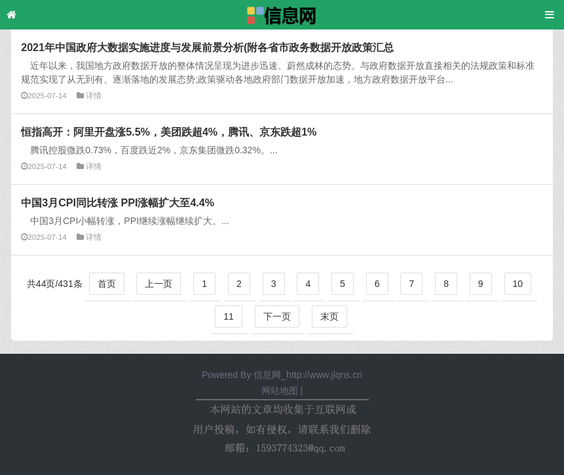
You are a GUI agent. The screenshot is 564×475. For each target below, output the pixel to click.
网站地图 (279, 390)
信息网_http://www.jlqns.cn (308, 375)
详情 (94, 95)
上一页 (158, 283)
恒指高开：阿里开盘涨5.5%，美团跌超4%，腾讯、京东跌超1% (168, 132)
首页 (107, 283)
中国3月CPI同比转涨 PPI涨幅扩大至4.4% (117, 202)
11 (228, 316)
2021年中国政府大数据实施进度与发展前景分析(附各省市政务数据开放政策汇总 (207, 47)
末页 (329, 316)
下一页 (277, 316)
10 (518, 283)
